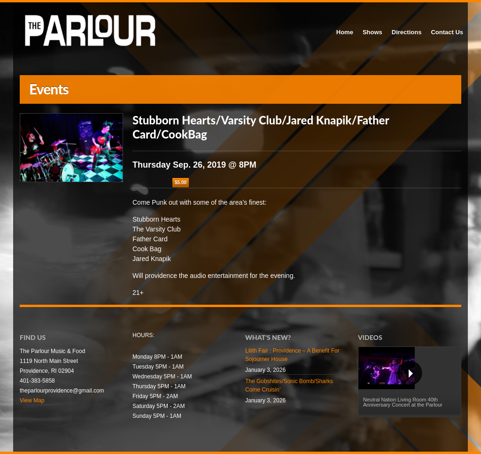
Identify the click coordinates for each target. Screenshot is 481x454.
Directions (407, 32)
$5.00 (180, 182)
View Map (32, 400)
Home (344, 32)
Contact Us (447, 32)
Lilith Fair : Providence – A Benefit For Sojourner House (292, 354)
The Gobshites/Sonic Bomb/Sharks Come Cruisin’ (289, 385)
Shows (372, 32)
